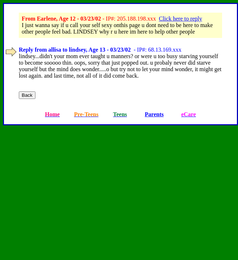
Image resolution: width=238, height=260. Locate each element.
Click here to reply (180, 19)
